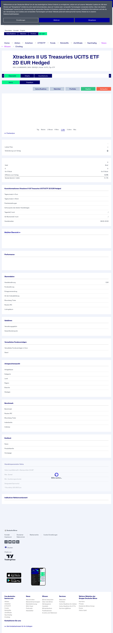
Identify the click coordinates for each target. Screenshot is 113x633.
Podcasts (29, 608)
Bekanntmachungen (33, 602)
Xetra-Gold (83, 612)
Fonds (52, 43)
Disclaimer (20, 535)
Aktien (17, 43)
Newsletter (8, 30)
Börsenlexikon (47, 608)
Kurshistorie (42, 76)
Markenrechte (34, 535)
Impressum (8, 537)
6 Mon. (56, 129)
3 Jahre (69, 129)
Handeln (45, 606)
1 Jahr (63, 129)
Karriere (82, 604)
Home (6, 43)
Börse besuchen (48, 600)
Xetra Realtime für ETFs (68, 606)
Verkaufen (104, 89)
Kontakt (15, 30)
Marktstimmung (31, 604)
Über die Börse (47, 602)
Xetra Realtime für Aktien (68, 604)
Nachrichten (30, 600)
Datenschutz (21, 537)
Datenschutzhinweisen (11, 14)
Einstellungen (21, 20)
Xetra (11, 82)
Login (42, 34)
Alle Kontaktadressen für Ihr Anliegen (18, 626)
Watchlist (23, 34)
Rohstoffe (64, 43)
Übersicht (12, 76)
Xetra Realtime (11, 34)
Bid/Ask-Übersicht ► (12, 232)
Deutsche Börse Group (87, 608)
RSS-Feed (29, 606)
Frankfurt (29, 82)
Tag (37, 129)
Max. (75, 129)
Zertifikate (77, 43)
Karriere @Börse (65, 608)
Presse (81, 606)
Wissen (7, 46)
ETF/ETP (41, 43)
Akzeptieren (92, 20)
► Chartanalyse (9, 133)
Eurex (81, 610)
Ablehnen (56, 20)
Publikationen (47, 611)
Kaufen (88, 89)
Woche (43, 129)
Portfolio (33, 34)
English (22, 30)
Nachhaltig (91, 43)
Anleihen (28, 43)
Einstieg (18, 46)
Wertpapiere (46, 604)
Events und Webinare (49, 613)
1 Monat (49, 129)
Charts (27, 76)
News (103, 43)
